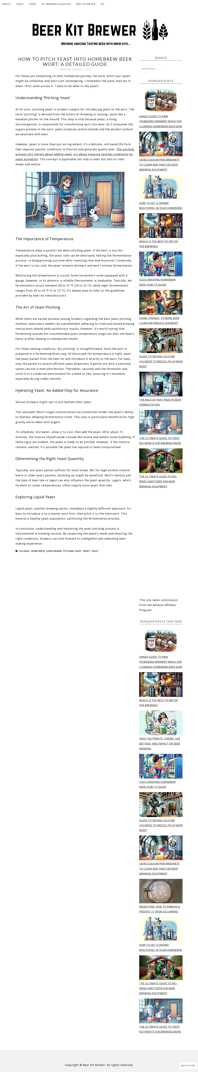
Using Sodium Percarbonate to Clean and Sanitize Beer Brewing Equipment (159, 164)
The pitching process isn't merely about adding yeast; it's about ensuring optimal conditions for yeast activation (74, 154)
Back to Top (188, 1065)
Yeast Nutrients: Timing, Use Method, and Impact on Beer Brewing (159, 743)
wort (86, 551)
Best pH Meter (85, 4)
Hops (32, 4)
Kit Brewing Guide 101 (56, 4)
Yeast (20, 4)
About (6, 4)
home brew (38, 551)
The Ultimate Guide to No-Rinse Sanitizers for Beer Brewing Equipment (158, 481)
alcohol (24, 551)
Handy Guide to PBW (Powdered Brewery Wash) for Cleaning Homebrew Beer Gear (160, 121)
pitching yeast (72, 551)
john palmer (54, 551)
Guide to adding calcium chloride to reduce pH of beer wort (161, 361)
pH (102, 4)
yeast (95, 551)
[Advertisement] (161, 543)
